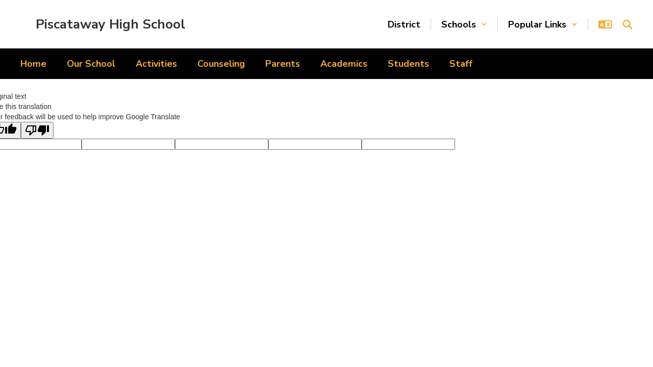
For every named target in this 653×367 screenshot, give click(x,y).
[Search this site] (627, 24)
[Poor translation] (37, 130)
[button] (464, 24)
